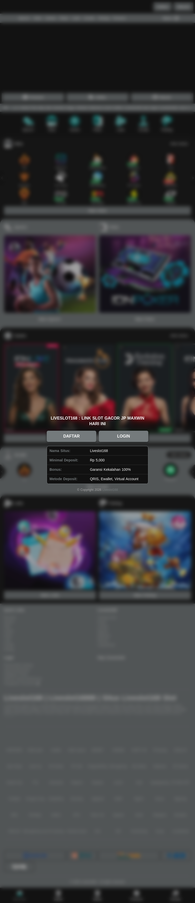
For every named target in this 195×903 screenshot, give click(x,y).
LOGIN (123, 436)
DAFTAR (71, 436)
